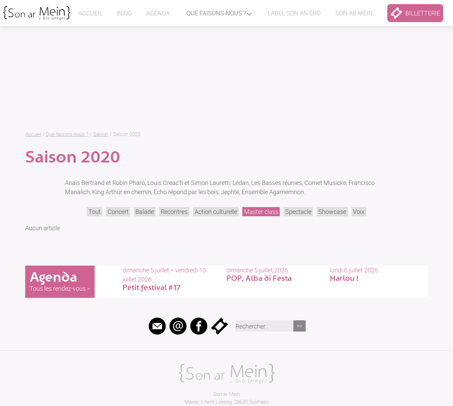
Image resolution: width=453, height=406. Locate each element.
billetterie (415, 13)
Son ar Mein (226, 393)
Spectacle (298, 211)
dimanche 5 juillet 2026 (275, 274)
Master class (261, 211)
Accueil (90, 13)
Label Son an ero (294, 13)
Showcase (332, 211)
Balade (144, 211)
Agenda (158, 13)
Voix (359, 211)
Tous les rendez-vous (58, 288)
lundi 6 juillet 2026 (379, 274)
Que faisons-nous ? (216, 13)
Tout (94, 211)
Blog (124, 13)
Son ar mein (354, 13)
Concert (118, 211)
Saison (100, 134)
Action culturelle (216, 211)
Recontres (174, 211)
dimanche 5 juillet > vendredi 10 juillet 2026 (172, 279)
